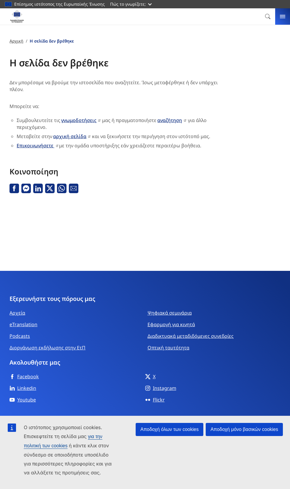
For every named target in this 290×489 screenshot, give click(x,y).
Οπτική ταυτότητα (168, 347)
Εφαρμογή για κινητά (171, 324)
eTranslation (23, 324)
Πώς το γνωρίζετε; (131, 4)
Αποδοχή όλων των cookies (169, 429)
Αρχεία (17, 313)
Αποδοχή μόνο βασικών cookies (244, 429)
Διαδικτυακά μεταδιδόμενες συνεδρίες (191, 336)
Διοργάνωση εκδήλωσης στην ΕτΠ (47, 347)
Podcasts (19, 336)
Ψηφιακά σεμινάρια (170, 313)
